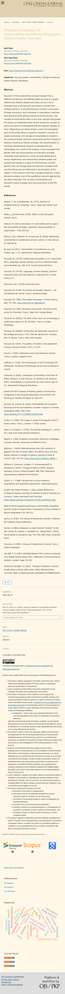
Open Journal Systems (14, 867)
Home (6, 22)
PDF (8, 582)
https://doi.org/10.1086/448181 (31, 303)
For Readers (8, 883)
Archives (15, 22)
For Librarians (9, 891)
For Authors (8, 887)
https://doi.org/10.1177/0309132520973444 (23, 414)
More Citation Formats (14, 617)
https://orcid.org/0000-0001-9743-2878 (17, 63)
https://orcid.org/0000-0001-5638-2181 (17, 54)
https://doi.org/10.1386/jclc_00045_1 (40, 458)
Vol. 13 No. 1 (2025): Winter (33, 22)
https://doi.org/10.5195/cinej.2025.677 (26, 70)
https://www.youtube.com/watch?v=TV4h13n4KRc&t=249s (30, 500)
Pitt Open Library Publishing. (10, 980)
